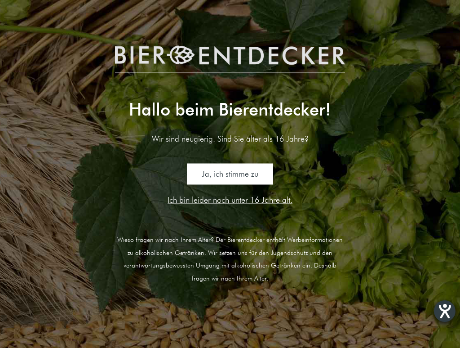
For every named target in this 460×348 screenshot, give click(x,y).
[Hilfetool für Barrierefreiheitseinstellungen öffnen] (445, 311)
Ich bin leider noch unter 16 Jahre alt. (230, 199)
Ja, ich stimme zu (230, 174)
